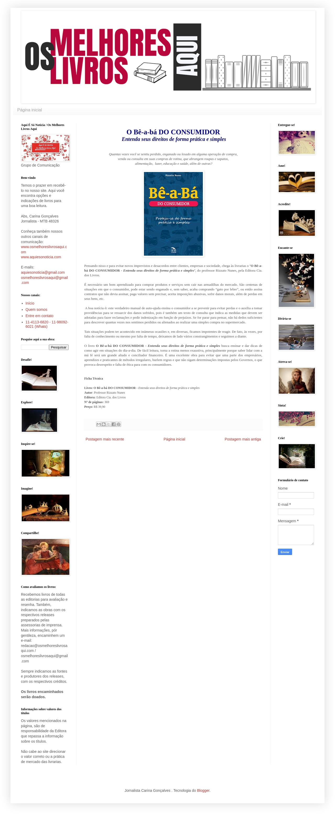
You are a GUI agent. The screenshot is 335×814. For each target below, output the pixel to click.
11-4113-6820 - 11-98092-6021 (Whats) (47, 324)
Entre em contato (40, 316)
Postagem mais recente (105, 439)
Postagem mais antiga (243, 439)
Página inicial (29, 110)
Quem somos (36, 309)
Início (30, 303)
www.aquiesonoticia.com (41, 257)
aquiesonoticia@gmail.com (43, 272)
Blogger (203, 790)
